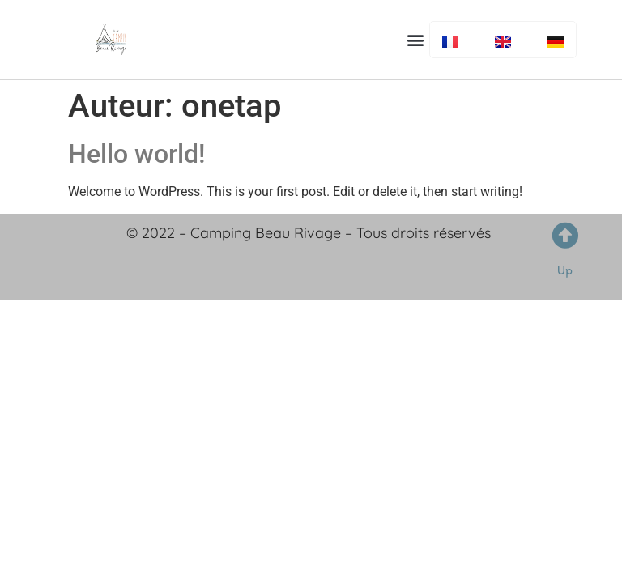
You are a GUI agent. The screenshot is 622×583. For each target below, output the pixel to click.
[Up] (565, 235)
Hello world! (136, 153)
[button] (416, 39)
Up (565, 270)
